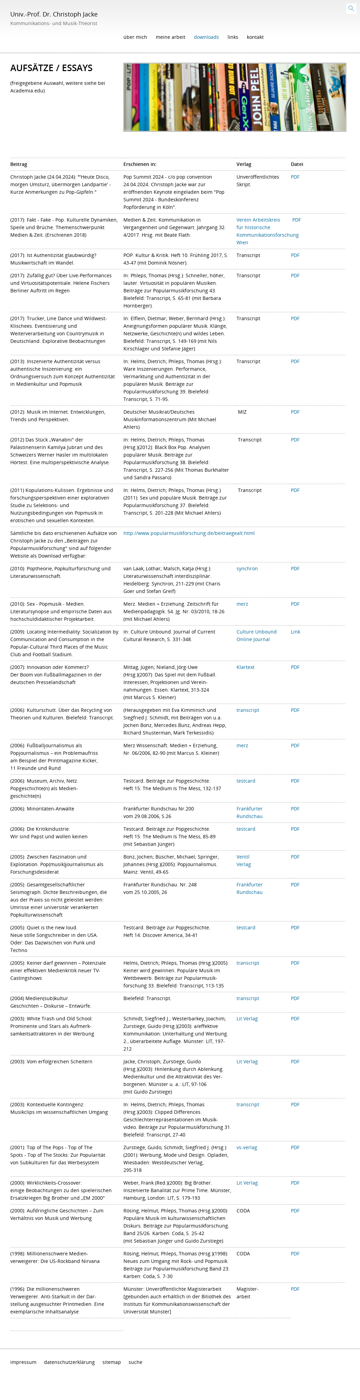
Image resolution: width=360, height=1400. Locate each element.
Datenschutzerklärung (69, 1362)
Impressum (23, 1362)
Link (295, 631)
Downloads (206, 37)
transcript (248, 998)
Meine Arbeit (170, 37)
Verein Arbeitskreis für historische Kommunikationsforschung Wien (268, 231)
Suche (135, 1362)
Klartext (245, 667)
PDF (295, 176)
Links (233, 37)
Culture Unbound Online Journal (257, 635)
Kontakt (255, 37)
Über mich (135, 37)
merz (242, 604)
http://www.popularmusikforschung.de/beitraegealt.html (189, 533)
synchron (247, 568)
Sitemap (111, 1362)
